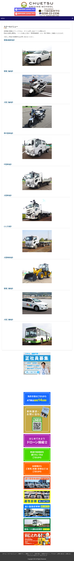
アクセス (53, 553)
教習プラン (21, 553)
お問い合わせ (60, 553)
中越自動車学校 (37, 5)
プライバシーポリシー (33, 555)
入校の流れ (37, 553)
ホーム (4, 553)
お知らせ (68, 553)
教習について (29, 553)
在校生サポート (46, 553)
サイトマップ (43, 555)
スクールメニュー (12, 553)
